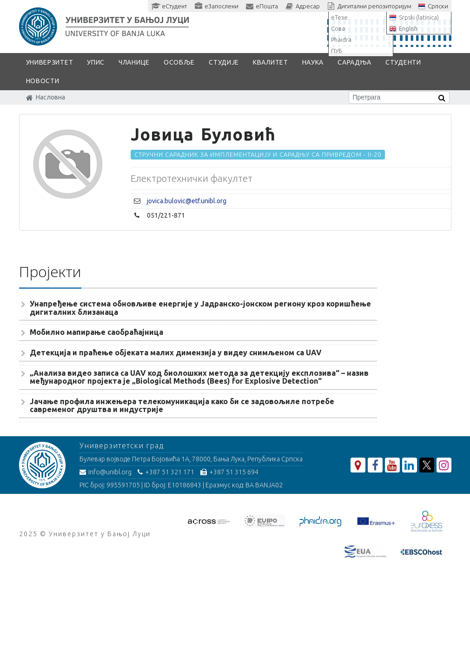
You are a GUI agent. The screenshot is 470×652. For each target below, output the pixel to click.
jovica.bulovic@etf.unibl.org (186, 201)
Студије (224, 62)
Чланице (134, 62)
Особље (179, 62)
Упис (96, 62)
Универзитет (49, 62)
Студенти (403, 62)
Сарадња (354, 62)
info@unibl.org (105, 472)
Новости (43, 81)
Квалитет (270, 62)
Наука (313, 62)
